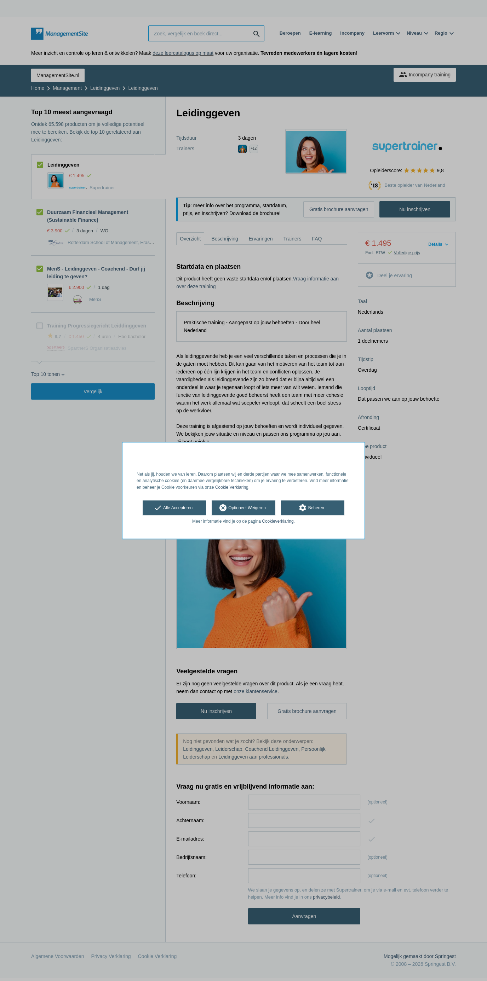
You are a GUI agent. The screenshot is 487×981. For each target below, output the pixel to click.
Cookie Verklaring (231, 487)
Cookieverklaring (277, 521)
